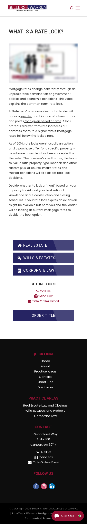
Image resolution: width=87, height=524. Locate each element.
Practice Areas (45, 371)
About (45, 366)
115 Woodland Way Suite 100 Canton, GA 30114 (43, 439)
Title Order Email (43, 301)
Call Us (43, 291)
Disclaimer (45, 387)
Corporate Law (35, 270)
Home (45, 361)
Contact (45, 377)
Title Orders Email (46, 462)
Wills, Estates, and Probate (45, 410)
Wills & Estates (36, 258)
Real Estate (32, 245)
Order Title (43, 315)
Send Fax (43, 296)
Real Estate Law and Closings (45, 405)
